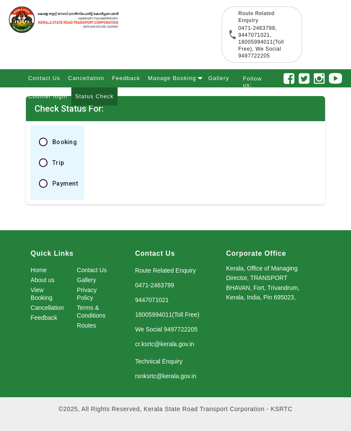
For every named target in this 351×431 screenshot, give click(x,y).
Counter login (47, 96)
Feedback (126, 78)
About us (42, 280)
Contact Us (44, 78)
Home (39, 270)
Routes (86, 325)
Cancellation (86, 78)
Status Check (94, 96)
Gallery (218, 78)
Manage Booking (174, 77)
